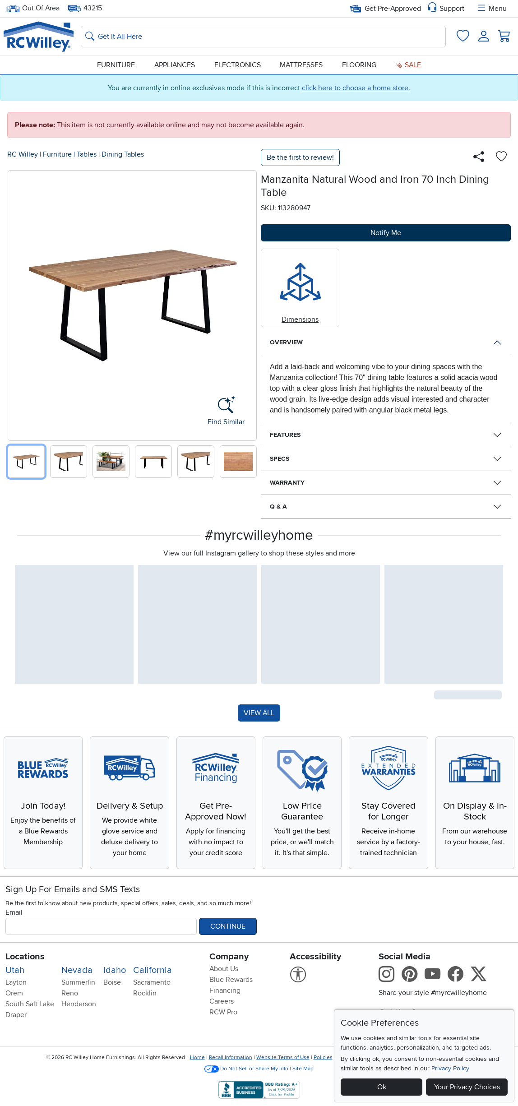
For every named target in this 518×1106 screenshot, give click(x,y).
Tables (87, 154)
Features (285, 435)
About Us (223, 968)
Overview (286, 342)
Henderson (78, 1004)
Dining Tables (123, 154)
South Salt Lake (29, 1004)
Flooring (359, 64)
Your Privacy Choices (467, 1087)
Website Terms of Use (283, 1057)
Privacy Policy (450, 1068)
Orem (14, 993)
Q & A (278, 506)
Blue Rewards (231, 979)
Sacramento (152, 982)
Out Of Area (33, 8)
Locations (25, 956)
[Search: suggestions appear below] (263, 36)
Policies (323, 1057)
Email (14, 912)
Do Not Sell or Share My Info (247, 1068)
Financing (224, 990)
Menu (491, 8)
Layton (16, 982)
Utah (14, 970)
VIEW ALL (259, 712)
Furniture (116, 64)
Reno (69, 993)
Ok (381, 1087)
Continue (227, 926)
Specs (279, 459)
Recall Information (230, 1057)
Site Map (303, 1068)
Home (197, 1057)
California (152, 970)
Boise (112, 982)
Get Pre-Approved (385, 8)
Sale (408, 64)
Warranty (287, 482)
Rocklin (145, 993)
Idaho (114, 970)
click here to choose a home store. (356, 88)
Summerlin (78, 982)
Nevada (76, 970)
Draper (16, 1014)
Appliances (174, 64)
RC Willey (22, 154)
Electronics (237, 64)
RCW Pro (223, 1012)
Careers (221, 1001)
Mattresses (301, 64)
